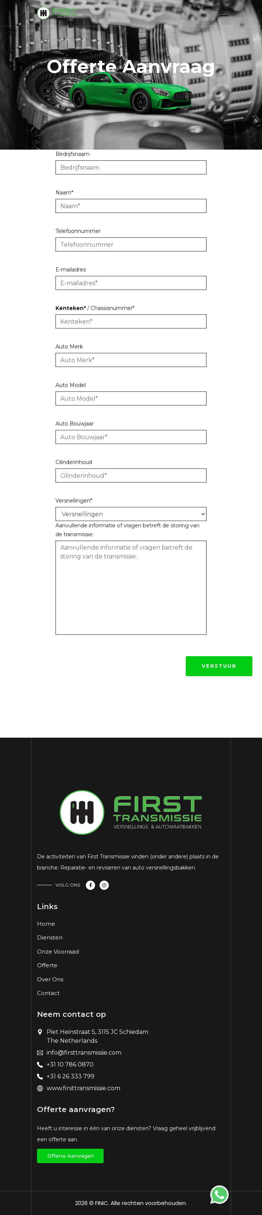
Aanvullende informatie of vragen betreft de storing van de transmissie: (127, 530)
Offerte (47, 965)
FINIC (101, 1203)
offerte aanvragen (70, 1156)
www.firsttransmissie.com (83, 1088)
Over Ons (50, 979)
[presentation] (112, 664)
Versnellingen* (74, 500)
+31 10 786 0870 (70, 1064)
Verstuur (219, 666)
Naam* (64, 192)
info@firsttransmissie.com (84, 1052)
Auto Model (71, 385)
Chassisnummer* (112, 308)
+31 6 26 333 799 (70, 1076)
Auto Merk (69, 346)
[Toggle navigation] (88, 15)
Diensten (50, 937)
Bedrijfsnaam (73, 154)
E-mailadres (71, 269)
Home (46, 923)
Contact (48, 993)
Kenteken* (71, 308)
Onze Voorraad (58, 951)
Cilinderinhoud (74, 462)
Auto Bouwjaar (75, 423)
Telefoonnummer (78, 231)
